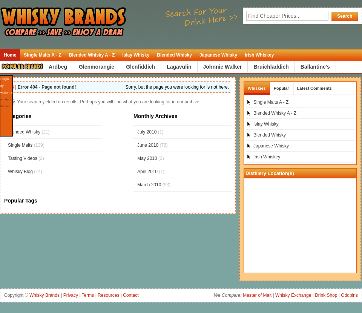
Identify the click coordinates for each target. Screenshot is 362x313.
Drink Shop (326, 295)
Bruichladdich (270, 67)
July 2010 (146, 132)
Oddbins (349, 295)
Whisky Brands (44, 295)
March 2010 (149, 184)
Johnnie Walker (222, 67)
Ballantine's (315, 67)
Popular (281, 88)
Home (10, 55)
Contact (130, 295)
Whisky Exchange (293, 295)
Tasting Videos (22, 158)
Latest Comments (314, 88)
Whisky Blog (20, 171)
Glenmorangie (96, 67)
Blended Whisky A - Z (92, 55)
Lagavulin (179, 67)
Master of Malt (257, 295)
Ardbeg (58, 67)
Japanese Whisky (218, 55)
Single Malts (20, 145)
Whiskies (257, 88)
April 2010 (147, 171)
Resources (108, 295)
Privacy (70, 295)
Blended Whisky (174, 55)
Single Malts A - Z (42, 55)
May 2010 (147, 158)
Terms (88, 295)
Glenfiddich (140, 67)
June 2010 (147, 145)
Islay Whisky (135, 55)
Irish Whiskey (259, 55)
